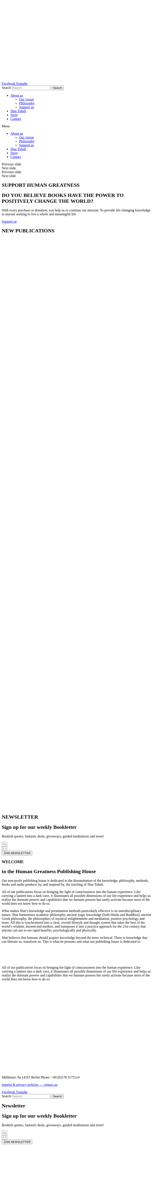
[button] (76, 126)
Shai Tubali (18, 111)
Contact (15, 119)
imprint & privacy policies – (22, 1084)
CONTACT (10, 1070)
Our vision (26, 99)
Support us (26, 107)
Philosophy (27, 103)
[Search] (57, 88)
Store (14, 115)
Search (6, 87)
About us (16, 95)
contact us (50, 1084)
